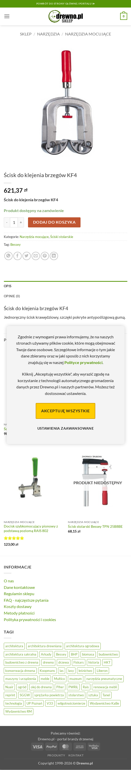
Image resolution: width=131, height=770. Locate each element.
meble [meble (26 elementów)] (45, 679)
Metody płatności (19, 613)
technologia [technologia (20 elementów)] (13, 703)
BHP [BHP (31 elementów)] (74, 654)
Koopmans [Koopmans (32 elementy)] (47, 671)
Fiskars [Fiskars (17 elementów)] (78, 662)
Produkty (56, 755)
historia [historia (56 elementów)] (93, 662)
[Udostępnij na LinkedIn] (54, 256)
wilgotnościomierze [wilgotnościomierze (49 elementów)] (71, 703)
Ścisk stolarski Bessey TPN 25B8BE (95, 526)
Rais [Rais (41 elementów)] (86, 687)
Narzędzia (48, 33)
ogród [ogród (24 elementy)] (22, 687)
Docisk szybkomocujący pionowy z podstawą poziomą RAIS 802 (31, 528)
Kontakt (76, 755)
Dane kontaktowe (19, 587)
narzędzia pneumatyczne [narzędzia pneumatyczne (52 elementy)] (104, 679)
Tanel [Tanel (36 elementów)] (106, 695)
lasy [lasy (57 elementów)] (71, 671)
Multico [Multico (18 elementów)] (59, 679)
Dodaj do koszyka (54, 222)
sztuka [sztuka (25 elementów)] (93, 695)
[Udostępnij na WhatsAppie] (8, 256)
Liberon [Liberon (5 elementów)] (102, 671)
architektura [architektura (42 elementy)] (14, 646)
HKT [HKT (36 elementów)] (107, 662)
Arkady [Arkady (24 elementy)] (46, 654)
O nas (9, 580)
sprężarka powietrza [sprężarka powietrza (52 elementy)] (49, 695)
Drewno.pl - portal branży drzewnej (65, 739)
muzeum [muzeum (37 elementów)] (75, 679)
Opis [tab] (7, 286)
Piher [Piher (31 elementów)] (60, 687)
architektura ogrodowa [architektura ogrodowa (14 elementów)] (82, 646)
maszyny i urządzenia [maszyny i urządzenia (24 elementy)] (20, 679)
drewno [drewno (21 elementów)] (48, 662)
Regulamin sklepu (19, 593)
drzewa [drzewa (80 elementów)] (63, 662)
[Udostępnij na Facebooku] (17, 256)
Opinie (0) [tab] (12, 296)
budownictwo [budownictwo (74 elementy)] (108, 654)
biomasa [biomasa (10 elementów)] (88, 654)
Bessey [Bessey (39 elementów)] (61, 654)
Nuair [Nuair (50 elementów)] (9, 687)
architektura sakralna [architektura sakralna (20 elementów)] (20, 654)
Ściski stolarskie (61, 237)
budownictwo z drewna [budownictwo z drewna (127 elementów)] (21, 662)
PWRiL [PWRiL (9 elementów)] (73, 687)
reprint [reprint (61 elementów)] (10, 695)
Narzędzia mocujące (88, 33)
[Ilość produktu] (14, 222)
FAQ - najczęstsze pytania (26, 600)
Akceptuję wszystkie (65, 410)
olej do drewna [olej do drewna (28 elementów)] (41, 687)
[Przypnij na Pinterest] (45, 256)
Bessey (15, 244)
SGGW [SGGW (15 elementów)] (25, 695)
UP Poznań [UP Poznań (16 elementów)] (34, 703)
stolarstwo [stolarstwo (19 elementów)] (76, 695)
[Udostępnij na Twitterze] (26, 256)
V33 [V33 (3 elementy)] (50, 703)
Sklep (26, 33)
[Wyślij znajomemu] (36, 256)
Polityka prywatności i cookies (30, 619)
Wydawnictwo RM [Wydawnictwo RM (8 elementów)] (18, 711)
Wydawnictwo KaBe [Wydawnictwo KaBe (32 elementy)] (104, 703)
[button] (7, 16)
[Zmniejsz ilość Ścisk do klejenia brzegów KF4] (7, 222)
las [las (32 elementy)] (62, 671)
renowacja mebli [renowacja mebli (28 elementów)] (105, 687)
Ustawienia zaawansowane (65, 428)
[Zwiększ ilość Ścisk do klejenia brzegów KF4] (21, 222)
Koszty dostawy (18, 606)
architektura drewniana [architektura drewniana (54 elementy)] (45, 646)
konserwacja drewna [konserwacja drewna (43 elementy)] (20, 671)
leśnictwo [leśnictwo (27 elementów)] (85, 671)
